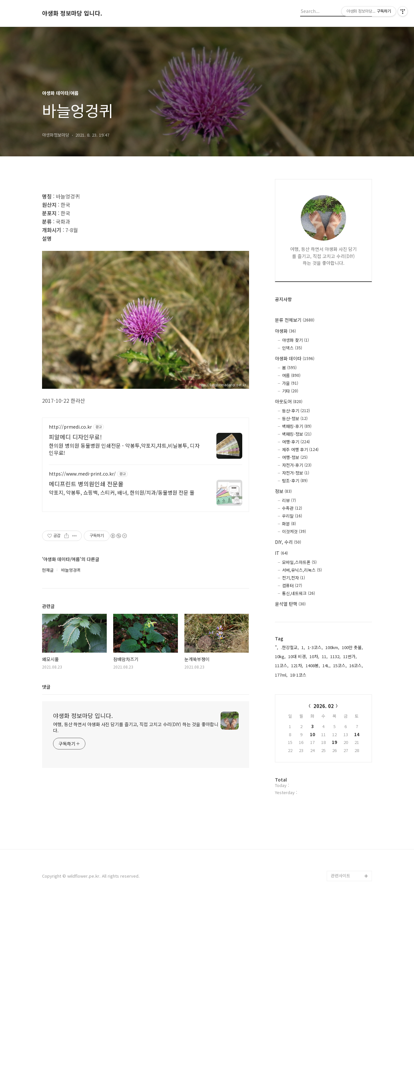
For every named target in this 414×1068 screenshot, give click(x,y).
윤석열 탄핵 (290, 604)
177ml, (281, 675)
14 (356, 734)
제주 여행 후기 (300, 449)
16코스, (356, 665)
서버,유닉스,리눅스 (302, 570)
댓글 (46, 885)
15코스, (340, 665)
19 (334, 742)
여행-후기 (296, 442)
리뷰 (289, 500)
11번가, (350, 656)
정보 (283, 491)
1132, (335, 656)
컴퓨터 (292, 585)
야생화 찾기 (295, 340)
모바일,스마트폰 (299, 562)
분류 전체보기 (294, 320)
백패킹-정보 (296, 434)
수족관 (292, 508)
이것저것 (294, 531)
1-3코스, (315, 647)
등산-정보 (295, 418)
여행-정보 (295, 457)
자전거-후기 (296, 465)
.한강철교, (290, 647)
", (276, 647)
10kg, (280, 656)
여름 (291, 375)
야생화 (285, 331)
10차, (314, 656)
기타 (290, 391)
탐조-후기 (295, 481)
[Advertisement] (145, 230)
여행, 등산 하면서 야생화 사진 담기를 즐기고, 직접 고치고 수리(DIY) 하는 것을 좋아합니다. (135, 926)
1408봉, (313, 665)
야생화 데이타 (294, 358)
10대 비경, (297, 656)
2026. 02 (323, 706)
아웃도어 (288, 401)
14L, (326, 665)
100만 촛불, (352, 647)
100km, (332, 647)
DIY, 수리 (288, 542)
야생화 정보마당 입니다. (72, 13)
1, (303, 647)
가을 (290, 383)
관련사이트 (340, 1042)
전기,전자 (293, 578)
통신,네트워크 (298, 593)
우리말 (292, 516)
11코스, (282, 665)
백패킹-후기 (296, 426)
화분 (289, 524)
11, (325, 656)
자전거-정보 (295, 473)
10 (312, 734)
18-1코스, (299, 675)
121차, (297, 665)
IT (281, 553)
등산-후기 (296, 411)
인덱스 (292, 348)
